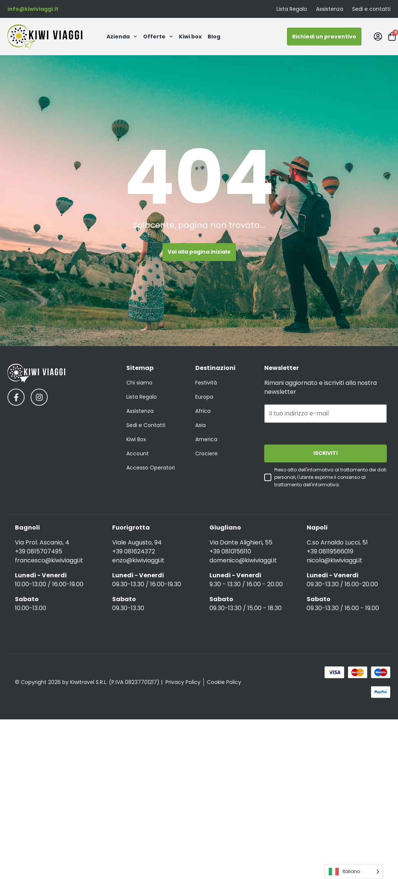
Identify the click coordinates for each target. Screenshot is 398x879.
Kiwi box (190, 36)
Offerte (158, 36)
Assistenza (329, 9)
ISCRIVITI (325, 453)
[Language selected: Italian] (354, 871)
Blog (214, 36)
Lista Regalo (292, 9)
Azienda (122, 36)
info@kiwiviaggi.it (33, 9)
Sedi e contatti (371, 9)
